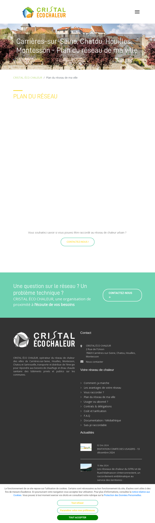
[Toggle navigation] (137, 12)
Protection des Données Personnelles (122, 495)
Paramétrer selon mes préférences (77, 510)
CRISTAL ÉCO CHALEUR (27, 77)
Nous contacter (94, 361)
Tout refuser (77, 503)
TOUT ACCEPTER (77, 517)
